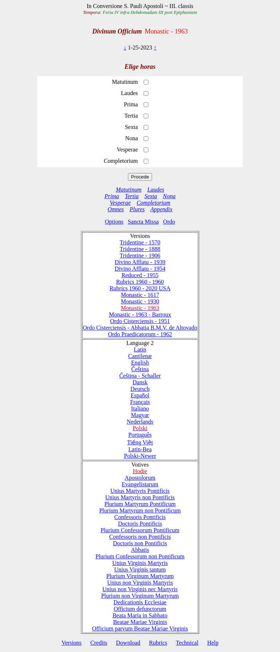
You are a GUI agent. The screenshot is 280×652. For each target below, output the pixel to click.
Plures (137, 209)
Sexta (150, 196)
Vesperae (120, 203)
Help (212, 643)
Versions (72, 643)
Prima (112, 196)
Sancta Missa (143, 222)
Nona (169, 196)
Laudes (155, 189)
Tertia (132, 196)
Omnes (116, 209)
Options (114, 222)
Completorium (153, 203)
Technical (187, 643)
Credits (98, 643)
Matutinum (128, 189)
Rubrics (158, 643)
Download (128, 643)
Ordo (169, 222)
